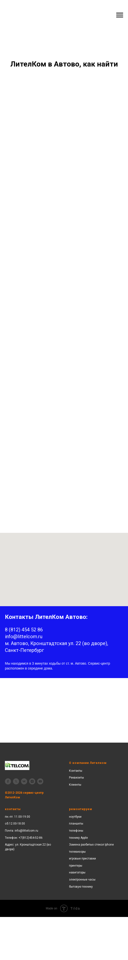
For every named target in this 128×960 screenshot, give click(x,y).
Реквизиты (76, 777)
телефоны (76, 830)
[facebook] (8, 781)
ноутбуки (75, 816)
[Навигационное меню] (119, 15)
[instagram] (32, 781)
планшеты (76, 823)
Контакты (75, 770)
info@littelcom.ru (26, 830)
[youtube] (40, 781)
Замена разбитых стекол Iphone (91, 844)
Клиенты (75, 784)
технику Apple (78, 837)
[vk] (24, 781)
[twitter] (16, 781)
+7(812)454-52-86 (31, 837)
